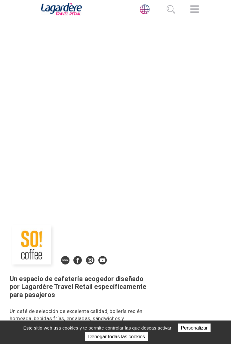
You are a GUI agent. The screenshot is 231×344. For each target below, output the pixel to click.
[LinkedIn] (149, 269)
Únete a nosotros (112, 297)
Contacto (112, 308)
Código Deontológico (172, 281)
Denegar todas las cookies (116, 336)
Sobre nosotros (112, 262)
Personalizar (194, 327)
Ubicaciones (114, 280)
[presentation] (23, 283)
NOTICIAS (110, 287)
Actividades (114, 272)
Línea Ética (160, 288)
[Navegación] (194, 10)
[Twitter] (162, 269)
